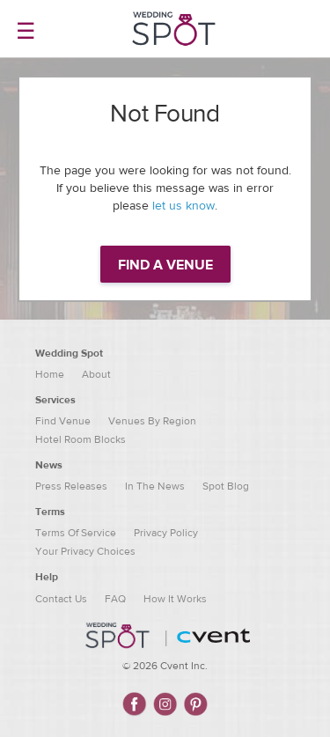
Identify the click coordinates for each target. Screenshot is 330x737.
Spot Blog (225, 486)
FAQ (115, 599)
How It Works (175, 599)
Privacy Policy (166, 533)
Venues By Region (152, 421)
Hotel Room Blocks (80, 439)
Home (49, 374)
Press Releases (71, 486)
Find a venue (165, 265)
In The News (155, 486)
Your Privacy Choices (85, 551)
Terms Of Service (75, 533)
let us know (183, 206)
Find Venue (63, 421)
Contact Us (61, 599)
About (96, 374)
